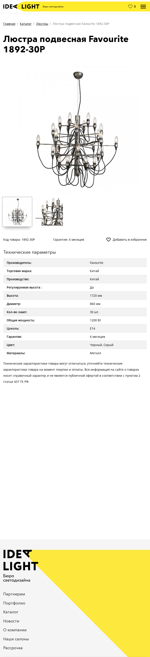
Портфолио (14, 603)
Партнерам (14, 594)
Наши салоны (16, 639)
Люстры (42, 24)
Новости (11, 621)
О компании (15, 630)
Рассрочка (13, 648)
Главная (9, 24)
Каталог (26, 24)
